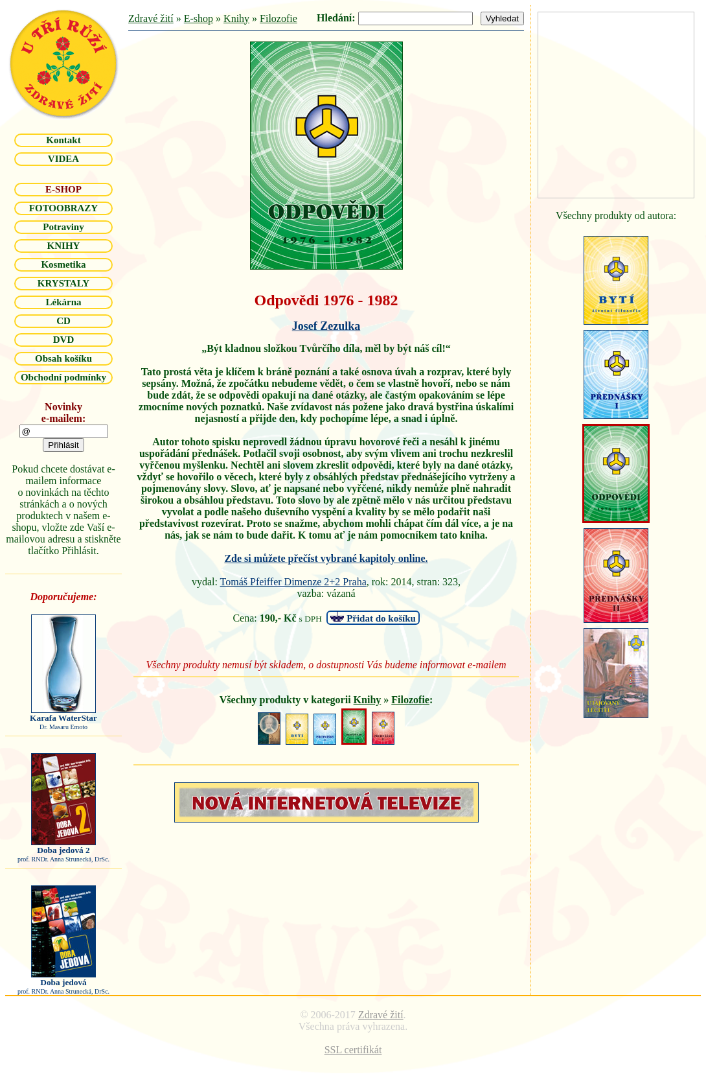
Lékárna (63, 302)
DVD (63, 339)
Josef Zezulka (326, 326)
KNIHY (63, 245)
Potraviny (63, 227)
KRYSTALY (63, 283)
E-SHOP (63, 189)
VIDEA (63, 159)
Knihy (236, 18)
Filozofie (278, 18)
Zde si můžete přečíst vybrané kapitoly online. (325, 558)
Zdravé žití (151, 18)
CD (63, 321)
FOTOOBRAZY (63, 208)
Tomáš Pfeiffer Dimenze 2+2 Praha (293, 581)
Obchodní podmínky (63, 377)
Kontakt (63, 140)
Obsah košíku (63, 358)
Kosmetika (63, 264)
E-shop (198, 18)
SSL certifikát (353, 1049)
